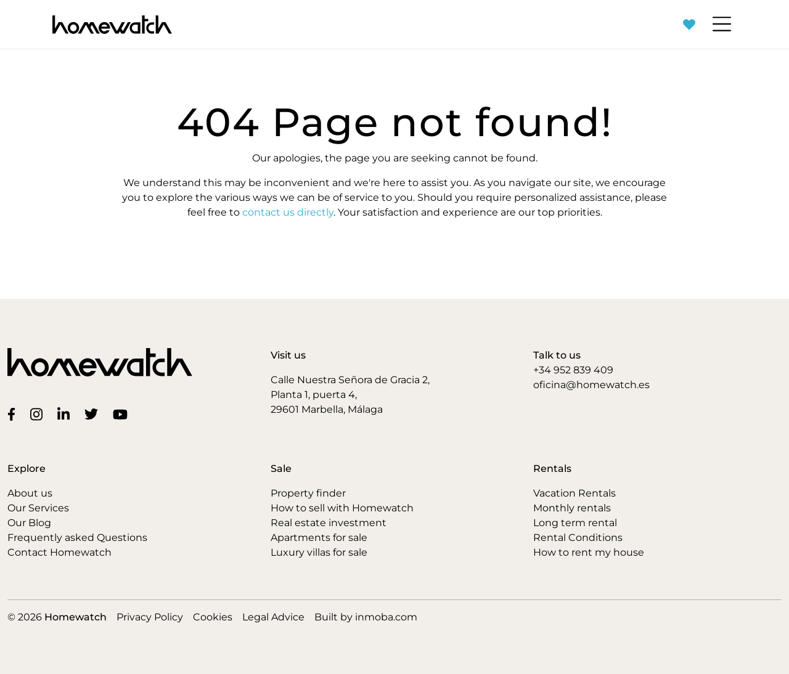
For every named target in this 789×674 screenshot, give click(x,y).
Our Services (38, 508)
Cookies (212, 617)
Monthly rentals (572, 508)
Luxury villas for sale (319, 552)
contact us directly (287, 212)
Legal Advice (273, 617)
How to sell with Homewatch (342, 508)
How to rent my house (588, 552)
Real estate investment (328, 523)
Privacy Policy (150, 617)
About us (29, 493)
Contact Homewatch (59, 552)
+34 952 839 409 (573, 370)
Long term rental (575, 523)
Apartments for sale (319, 537)
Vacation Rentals (574, 493)
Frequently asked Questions (77, 537)
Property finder (308, 493)
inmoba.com (386, 617)
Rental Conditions (578, 537)
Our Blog (29, 523)
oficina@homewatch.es (591, 385)
